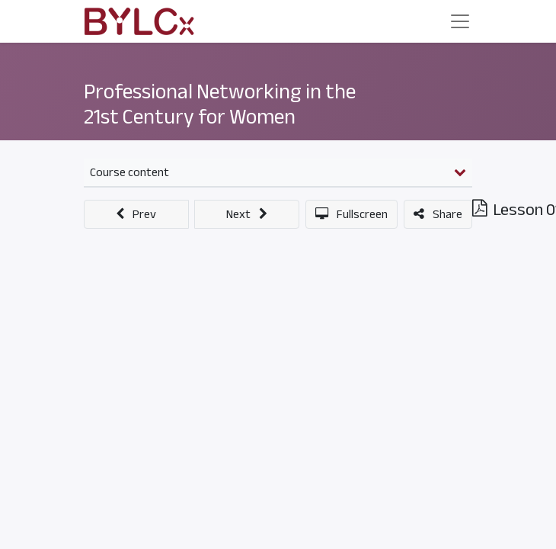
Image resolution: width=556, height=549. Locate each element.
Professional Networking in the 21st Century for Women (220, 104)
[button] (136, 214)
